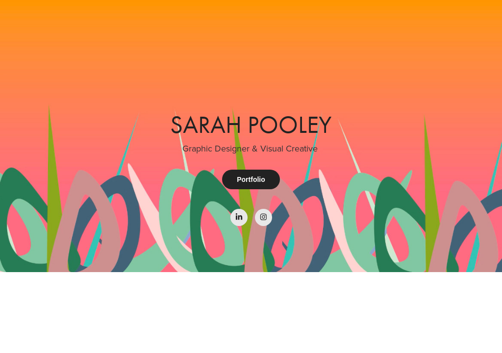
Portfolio (251, 179)
